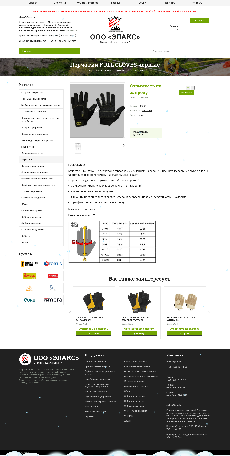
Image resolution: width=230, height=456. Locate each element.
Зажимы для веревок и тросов (37, 140)
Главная (32, 2)
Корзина (199, 20)
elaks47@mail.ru (27, 17)
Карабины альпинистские (97, 379)
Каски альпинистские (95, 411)
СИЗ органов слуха (31, 217)
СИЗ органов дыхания (32, 229)
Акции (142, 2)
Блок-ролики (91, 406)
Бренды (115, 2)
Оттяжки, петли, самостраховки (140, 371)
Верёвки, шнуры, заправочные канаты (100, 372)
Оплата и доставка (87, 2)
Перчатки (109, 70)
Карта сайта (206, 453)
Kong (140, 115)
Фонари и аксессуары (32, 166)
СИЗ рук (128, 416)
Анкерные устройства (32, 127)
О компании (60, 2)
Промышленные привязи (97, 366)
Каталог (98, 70)
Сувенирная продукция (33, 197)
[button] (123, 146)
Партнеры (169, 2)
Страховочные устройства (34, 134)
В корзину (186, 92)
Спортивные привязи (32, 92)
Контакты (197, 2)
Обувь (24, 204)
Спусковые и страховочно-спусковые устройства (40, 120)
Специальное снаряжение (137, 366)
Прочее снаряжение (31, 191)
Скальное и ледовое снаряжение (38, 185)
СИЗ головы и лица (31, 223)
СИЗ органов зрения (31, 210)
